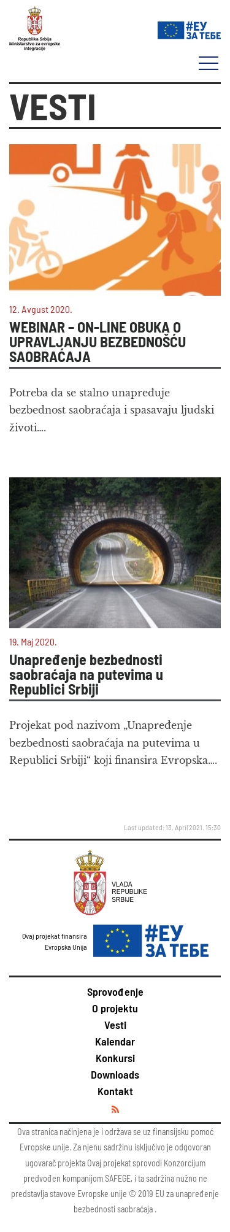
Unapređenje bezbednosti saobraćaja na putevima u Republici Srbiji (86, 674)
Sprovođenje (115, 991)
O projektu (115, 1008)
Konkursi (115, 1058)
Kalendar (115, 1041)
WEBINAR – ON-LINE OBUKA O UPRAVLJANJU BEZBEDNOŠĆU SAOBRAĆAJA (97, 342)
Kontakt (115, 1091)
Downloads (115, 1074)
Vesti (115, 1024)
